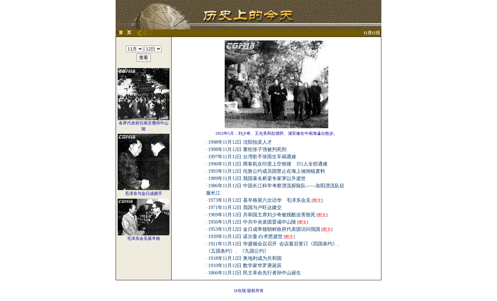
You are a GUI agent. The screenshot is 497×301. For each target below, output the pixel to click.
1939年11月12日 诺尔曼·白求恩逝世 (245, 236)
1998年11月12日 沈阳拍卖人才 (240, 142)
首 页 (125, 32)
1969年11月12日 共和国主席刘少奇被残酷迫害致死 (261, 214)
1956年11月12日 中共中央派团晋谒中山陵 (252, 222)
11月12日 (371, 32)
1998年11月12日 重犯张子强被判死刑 (247, 149)
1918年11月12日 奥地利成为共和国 (245, 258)
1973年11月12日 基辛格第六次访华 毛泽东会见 (259, 200)
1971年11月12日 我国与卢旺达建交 (245, 207)
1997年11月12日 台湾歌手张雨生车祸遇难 (252, 156)
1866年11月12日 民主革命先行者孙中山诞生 (254, 272)
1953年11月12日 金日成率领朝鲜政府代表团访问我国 (264, 229)
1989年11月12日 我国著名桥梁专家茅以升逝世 (257, 178)
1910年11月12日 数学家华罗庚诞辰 (245, 265)
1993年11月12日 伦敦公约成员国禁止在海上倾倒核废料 (266, 171)
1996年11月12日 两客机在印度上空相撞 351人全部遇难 (268, 164)
